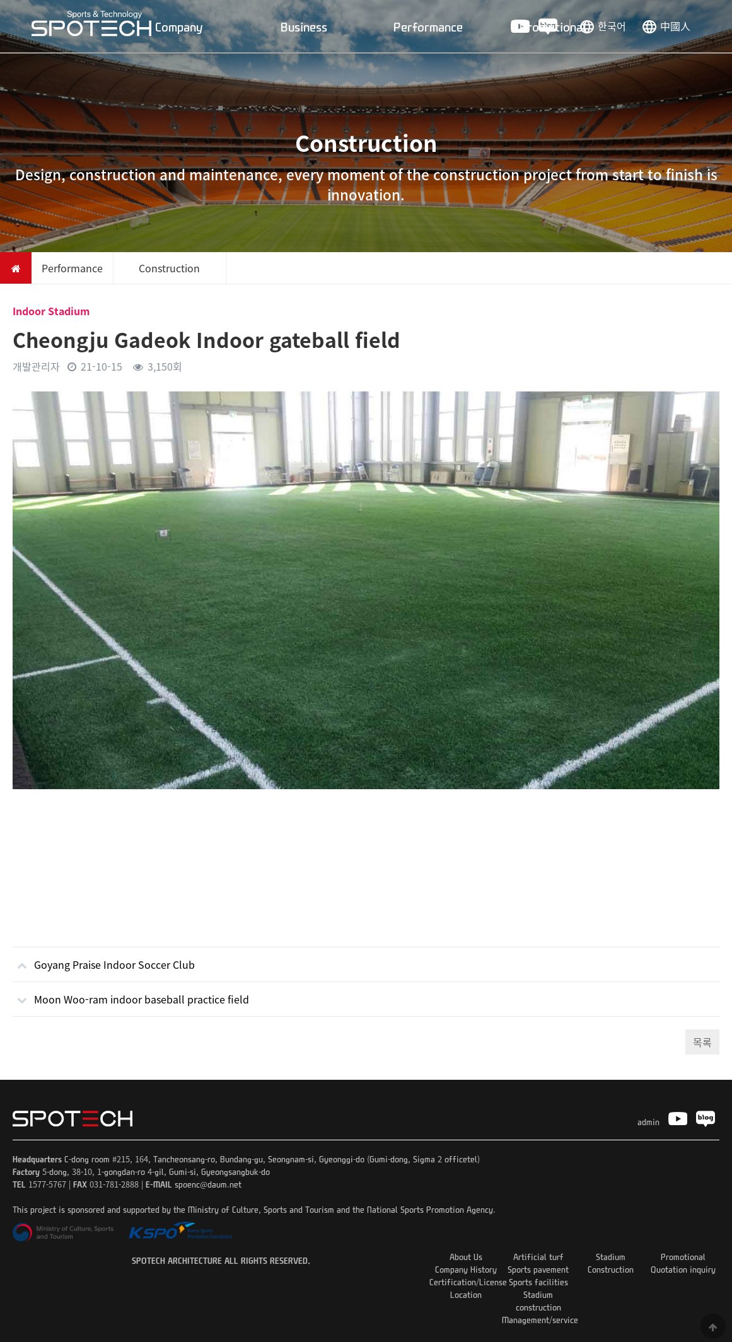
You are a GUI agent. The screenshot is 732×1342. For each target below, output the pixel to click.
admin (648, 1122)
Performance (428, 26)
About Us (466, 1257)
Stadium (610, 1257)
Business (304, 26)
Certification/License (468, 1282)
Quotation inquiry (683, 1269)
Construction (611, 1269)
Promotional (553, 26)
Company (179, 26)
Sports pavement (538, 1269)
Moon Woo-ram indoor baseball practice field (131, 994)
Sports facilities (538, 1282)
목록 (702, 1042)
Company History (466, 1269)
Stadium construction (538, 1300)
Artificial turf (538, 1257)
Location (466, 1294)
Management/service (540, 1320)
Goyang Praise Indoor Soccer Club (104, 959)
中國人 (675, 25)
